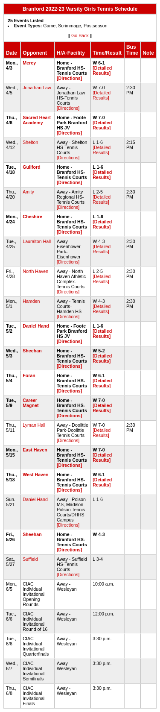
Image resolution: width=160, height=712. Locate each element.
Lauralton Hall (37, 241)
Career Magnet (30, 403)
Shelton (30, 142)
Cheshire (32, 216)
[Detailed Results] (102, 70)
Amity (28, 191)
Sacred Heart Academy (37, 120)
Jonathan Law (37, 87)
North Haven (35, 271)
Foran (29, 375)
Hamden (31, 301)
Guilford (31, 167)
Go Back (80, 35)
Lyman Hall (34, 425)
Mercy (29, 62)
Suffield (30, 559)
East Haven (35, 449)
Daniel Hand (36, 325)
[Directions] (69, 78)
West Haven (35, 474)
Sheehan (32, 350)
